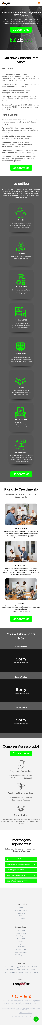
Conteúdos (21, 918)
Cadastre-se (21, 29)
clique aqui (26, 849)
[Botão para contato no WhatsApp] (36, 1019)
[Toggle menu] (39, 3)
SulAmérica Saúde (21, 952)
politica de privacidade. (25, 1013)
